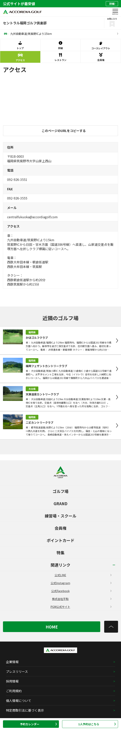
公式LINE (83, 575)
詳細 (112, 4)
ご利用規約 (14, 690)
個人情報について (18, 700)
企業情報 (12, 661)
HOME (52, 627)
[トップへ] (111, 627)
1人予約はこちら (97, 724)
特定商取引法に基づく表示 (25, 710)
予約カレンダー (38, 724)
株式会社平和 (81, 599)
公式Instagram (81, 583)
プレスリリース (17, 671)
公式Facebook (81, 591)
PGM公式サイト (80, 607)
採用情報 (12, 681)
